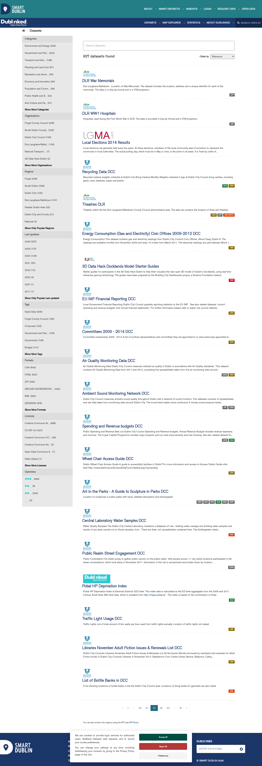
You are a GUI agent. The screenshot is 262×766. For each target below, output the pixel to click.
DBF (200, 502)
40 (140, 707)
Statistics (193, 22)
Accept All (163, 737)
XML (232, 535)
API (122, 722)
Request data (227, 8)
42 (154, 707)
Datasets (150, 22)
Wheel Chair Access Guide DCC (107, 459)
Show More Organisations (38, 165)
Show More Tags (33, 354)
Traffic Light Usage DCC (102, 619)
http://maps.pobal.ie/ (155, 594)
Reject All (163, 746)
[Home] (23, 31)
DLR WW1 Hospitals (98, 114)
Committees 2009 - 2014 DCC (107, 332)
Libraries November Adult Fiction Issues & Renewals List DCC (132, 648)
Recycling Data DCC (98, 172)
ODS (225, 375)
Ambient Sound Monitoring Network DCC (115, 394)
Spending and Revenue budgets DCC (112, 427)
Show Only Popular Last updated (42, 298)
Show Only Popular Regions (39, 228)
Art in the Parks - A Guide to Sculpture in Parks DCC (125, 492)
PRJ (212, 502)
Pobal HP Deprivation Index (104, 586)
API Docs (133, 722)
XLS (225, 186)
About (148, 8)
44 (168, 707)
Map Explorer (172, 22)
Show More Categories (37, 109)
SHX (225, 502)
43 (161, 707)
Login (207, 8)
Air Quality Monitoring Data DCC (108, 361)
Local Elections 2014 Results (106, 143)
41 (147, 707)
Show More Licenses (35, 465)
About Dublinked (218, 22)
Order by (204, 56)
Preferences (163, 756)
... (133, 707)
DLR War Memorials (98, 81)
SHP (232, 502)
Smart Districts (169, 8)
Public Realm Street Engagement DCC (113, 554)
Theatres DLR (93, 205)
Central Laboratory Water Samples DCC (114, 521)
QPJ (206, 502)
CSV (232, 186)
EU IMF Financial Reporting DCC (109, 299)
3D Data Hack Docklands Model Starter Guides (120, 267)
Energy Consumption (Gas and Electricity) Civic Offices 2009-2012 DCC (141, 234)
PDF (232, 280)
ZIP (232, 95)
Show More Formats (35, 409)
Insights (191, 8)
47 (180, 707)
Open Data (248, 8)
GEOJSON (229, 215)
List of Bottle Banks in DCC (105, 681)
